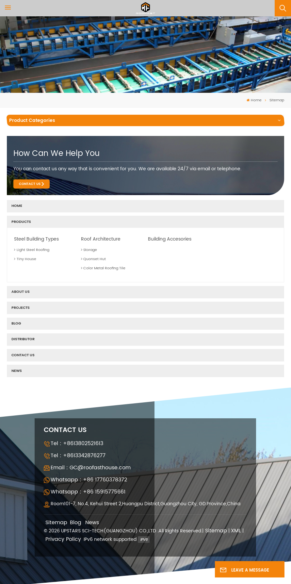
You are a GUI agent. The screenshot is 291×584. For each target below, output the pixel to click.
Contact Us (29, 184)
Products (21, 222)
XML (236, 531)
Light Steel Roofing (31, 250)
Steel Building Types (36, 239)
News (16, 371)
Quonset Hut (93, 259)
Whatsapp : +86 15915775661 (88, 492)
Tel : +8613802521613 (77, 443)
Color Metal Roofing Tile (103, 268)
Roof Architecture (101, 239)
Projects (20, 308)
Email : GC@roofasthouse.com (91, 467)
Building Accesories (169, 239)
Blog (16, 323)
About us (20, 292)
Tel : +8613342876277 (78, 455)
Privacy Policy (63, 539)
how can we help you (56, 153)
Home (254, 100)
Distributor (23, 339)
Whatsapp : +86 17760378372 (89, 480)
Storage (89, 250)
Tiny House (25, 259)
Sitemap (56, 523)
